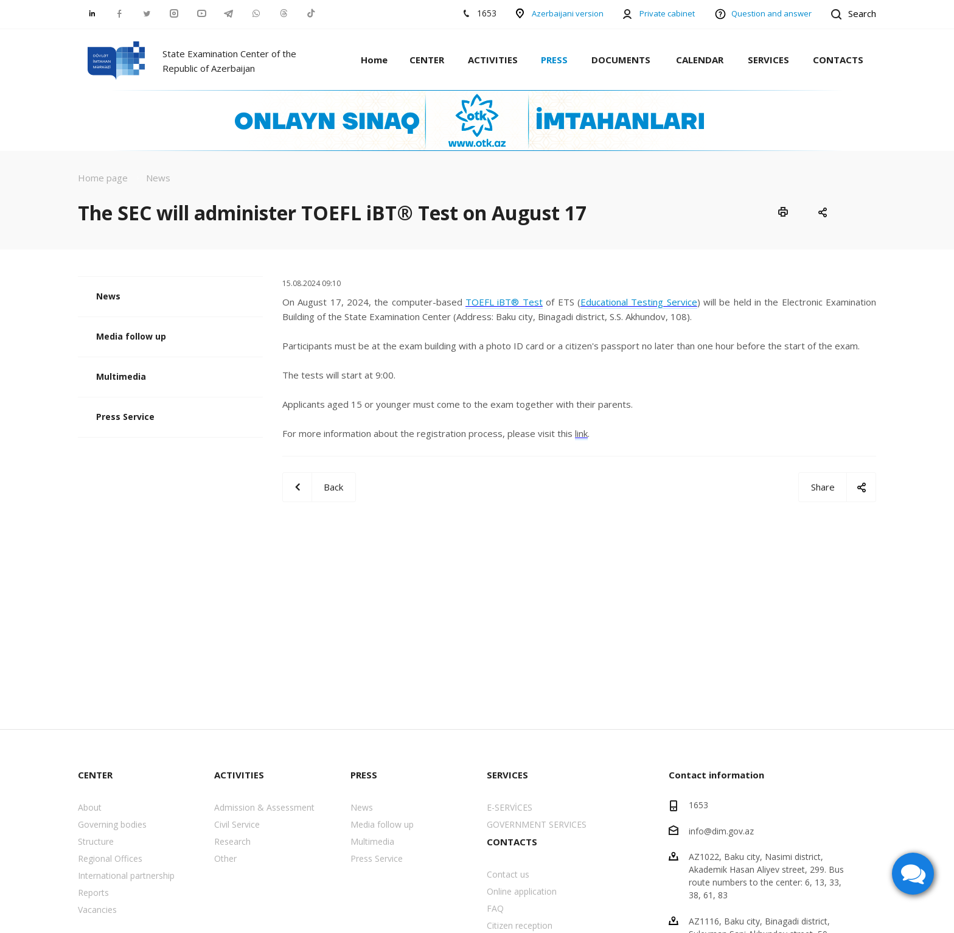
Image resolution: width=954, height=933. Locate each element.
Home (374, 60)
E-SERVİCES (509, 807)
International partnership (126, 875)
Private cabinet (667, 13)
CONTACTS (838, 60)
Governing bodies (112, 824)
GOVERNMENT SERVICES (537, 824)
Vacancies (97, 909)
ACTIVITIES (493, 60)
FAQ (495, 908)
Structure (96, 841)
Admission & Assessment (264, 807)
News (108, 296)
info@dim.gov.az (721, 830)
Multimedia (121, 376)
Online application (522, 891)
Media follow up (131, 336)
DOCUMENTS (620, 60)
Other (225, 858)
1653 (698, 805)
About (90, 807)
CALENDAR (699, 60)
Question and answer (771, 13)
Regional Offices (110, 858)
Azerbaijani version (568, 13)
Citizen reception (519, 925)
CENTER (426, 60)
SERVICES (768, 60)
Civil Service (237, 824)
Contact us (508, 874)
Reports (93, 892)
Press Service (125, 416)
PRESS (554, 60)
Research (232, 841)
